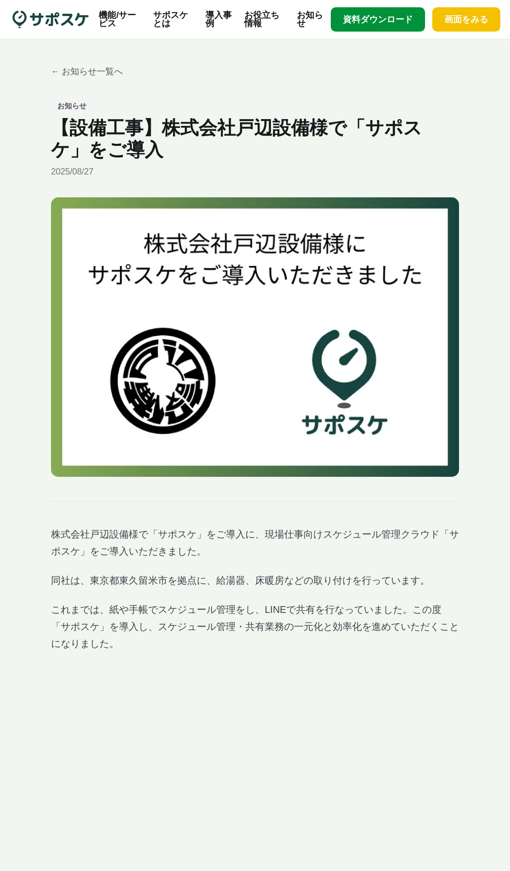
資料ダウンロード (378, 19)
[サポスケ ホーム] (50, 19)
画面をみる (466, 19)
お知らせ (310, 19)
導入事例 (218, 19)
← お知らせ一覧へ (87, 71)
